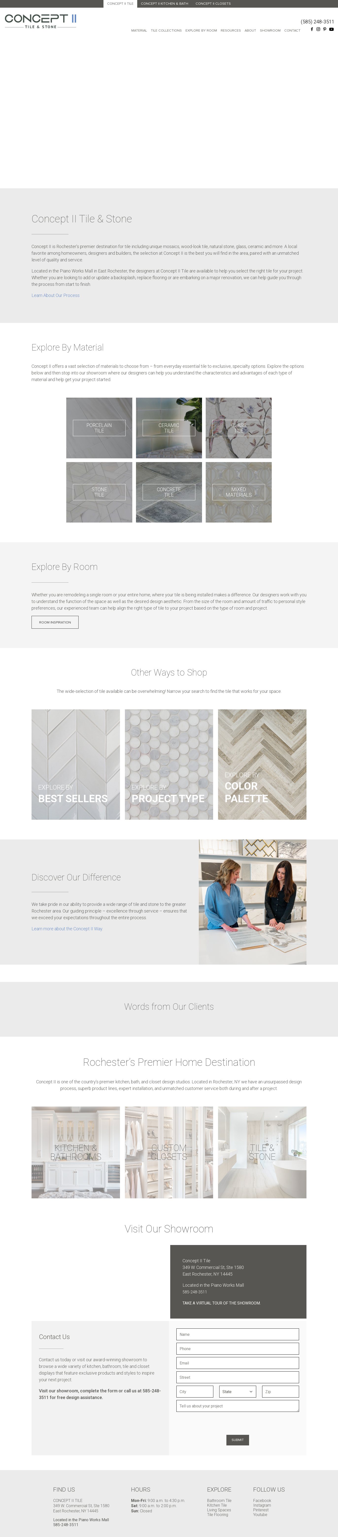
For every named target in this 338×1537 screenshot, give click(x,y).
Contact (292, 30)
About (250, 30)
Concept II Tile (120, 3)
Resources (231, 30)
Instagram (262, 1505)
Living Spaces (219, 1510)
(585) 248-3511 (317, 22)
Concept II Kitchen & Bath (164, 3)
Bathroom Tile (219, 1500)
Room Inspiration (55, 622)
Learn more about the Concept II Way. (67, 928)
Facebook (262, 1500)
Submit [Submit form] (238, 1440)
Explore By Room (201, 30)
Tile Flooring (217, 1514)
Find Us (64, 1489)
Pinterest (261, 1510)
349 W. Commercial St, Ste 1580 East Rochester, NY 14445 (81, 1508)
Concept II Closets (213, 3)
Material (139, 30)
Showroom (270, 30)
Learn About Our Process (56, 295)
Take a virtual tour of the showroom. (222, 1303)
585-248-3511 (195, 1292)
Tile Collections (166, 30)
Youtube (260, 1514)
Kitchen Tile (217, 1505)
